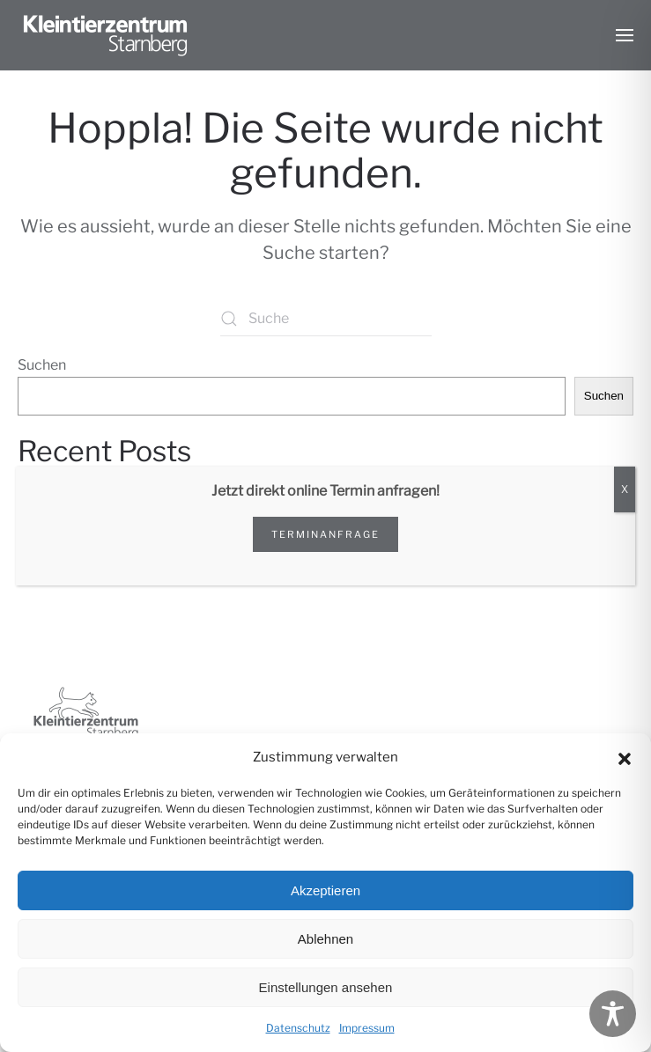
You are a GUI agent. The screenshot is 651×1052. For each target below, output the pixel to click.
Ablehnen (325, 938)
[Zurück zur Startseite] (106, 35)
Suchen (42, 365)
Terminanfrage (325, 534)
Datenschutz (298, 1027)
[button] (624, 757)
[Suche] (326, 318)
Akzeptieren (325, 890)
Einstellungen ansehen (326, 987)
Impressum (367, 1027)
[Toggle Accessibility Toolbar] (613, 1014)
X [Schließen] (624, 489)
